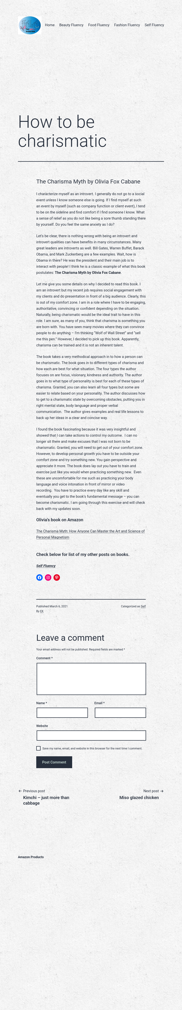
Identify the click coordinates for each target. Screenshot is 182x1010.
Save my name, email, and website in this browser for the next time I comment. (92, 748)
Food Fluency (98, 25)
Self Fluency (154, 25)
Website (42, 726)
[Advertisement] (91, 80)
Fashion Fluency (127, 25)
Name (41, 703)
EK (42, 611)
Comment (44, 658)
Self (143, 606)
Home (50, 25)
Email (99, 703)
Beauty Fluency (71, 25)
